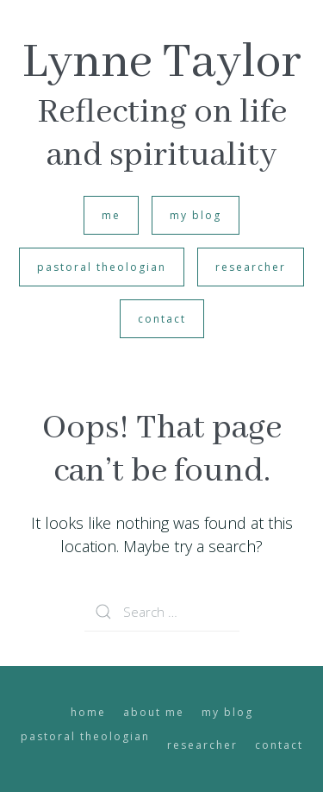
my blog (195, 215)
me (111, 215)
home (88, 712)
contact (162, 318)
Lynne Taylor (161, 63)
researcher (250, 267)
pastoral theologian (101, 267)
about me (153, 712)
